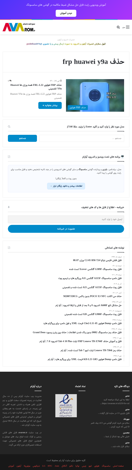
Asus (57, 458)
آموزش (11, 458)
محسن (126, 425)
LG (43, 458)
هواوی (96, 458)
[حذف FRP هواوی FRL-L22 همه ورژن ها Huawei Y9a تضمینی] (95, 88)
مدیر (127, 388)
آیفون (18, 458)
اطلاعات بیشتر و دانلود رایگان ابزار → (66, 178)
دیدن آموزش (66, 13)
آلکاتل (64, 458)
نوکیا (77, 458)
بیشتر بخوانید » (50, 98)
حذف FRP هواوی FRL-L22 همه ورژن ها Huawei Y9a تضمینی (36, 79)
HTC (50, 458)
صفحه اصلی (118, 458)
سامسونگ (106, 458)
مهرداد (126, 411)
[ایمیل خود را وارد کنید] (66, 212)
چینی (84, 458)
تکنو (71, 458)
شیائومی (36, 458)
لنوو (90, 458)
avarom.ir (23, 425)
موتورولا (27, 458)
